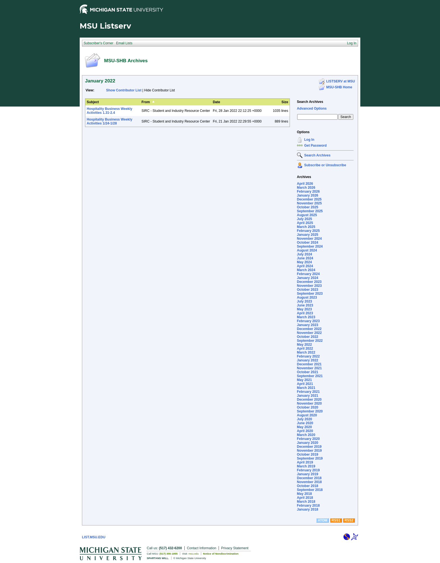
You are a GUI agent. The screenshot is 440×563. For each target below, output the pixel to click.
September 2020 (310, 411)
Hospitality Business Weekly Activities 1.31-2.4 (109, 111)
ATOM (322, 520)
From (145, 102)
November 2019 (309, 451)
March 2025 (306, 227)
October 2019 (307, 454)
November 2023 (309, 286)
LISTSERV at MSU (340, 81)
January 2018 (307, 509)
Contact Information (201, 548)
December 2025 (309, 199)
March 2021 (306, 388)
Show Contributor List (123, 90)
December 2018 (309, 478)
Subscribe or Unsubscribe (325, 165)
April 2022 (305, 348)
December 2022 (309, 329)
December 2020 (309, 400)
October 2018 (307, 486)
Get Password (315, 145)
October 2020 (307, 407)
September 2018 (310, 490)
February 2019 (308, 470)
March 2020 (306, 435)
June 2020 (305, 423)
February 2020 (308, 439)
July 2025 (304, 219)
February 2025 (308, 231)
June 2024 (305, 258)
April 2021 (305, 384)
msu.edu (194, 553)
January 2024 (307, 278)
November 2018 (309, 482)
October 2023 (307, 290)
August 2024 (307, 250)
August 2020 (307, 415)
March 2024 (306, 270)
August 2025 (307, 215)
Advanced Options (312, 108)
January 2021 (307, 396)
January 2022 (307, 360)
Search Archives (310, 102)
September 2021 (310, 376)
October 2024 (307, 242)
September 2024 (310, 246)
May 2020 (304, 427)
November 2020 (309, 403)
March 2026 (306, 188)
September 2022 (310, 341)
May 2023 (304, 309)
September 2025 (310, 211)
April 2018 (305, 498)
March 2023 (306, 317)
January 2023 (307, 325)
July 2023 (304, 301)
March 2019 (306, 466)
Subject (93, 102)
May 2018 (304, 494)
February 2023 (308, 321)
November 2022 (309, 333)
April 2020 (305, 431)
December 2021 (309, 364)
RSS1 (336, 520)
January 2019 (307, 474)
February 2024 (308, 274)
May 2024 (304, 262)
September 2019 (310, 458)
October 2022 (307, 337)
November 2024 (309, 239)
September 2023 (310, 294)
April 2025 (305, 223)
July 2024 (304, 254)
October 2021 (307, 372)
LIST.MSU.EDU (93, 537)
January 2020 (307, 443)
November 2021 (309, 368)
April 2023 (305, 313)
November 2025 (309, 203)
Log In (309, 140)
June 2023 (305, 305)
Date (216, 102)
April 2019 (305, 462)
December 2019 (309, 447)
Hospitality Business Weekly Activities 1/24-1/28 (109, 121)
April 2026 (305, 184)
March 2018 (306, 502)
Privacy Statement (234, 548)
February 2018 (308, 505)
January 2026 (307, 195)
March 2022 (306, 352)
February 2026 (308, 191)
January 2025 (307, 235)
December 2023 (309, 282)
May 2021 (304, 380)
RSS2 (349, 520)
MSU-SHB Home (339, 87)
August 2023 (307, 297)
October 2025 (307, 207)
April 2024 (305, 266)
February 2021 (308, 392)
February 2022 (308, 356)
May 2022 (304, 345)
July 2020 (304, 419)
